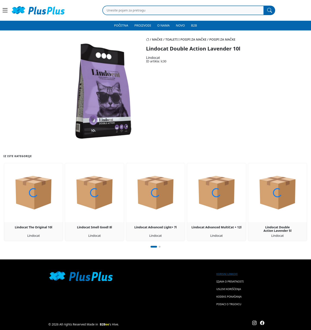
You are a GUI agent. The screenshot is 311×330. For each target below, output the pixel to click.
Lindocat (153, 57)
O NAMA (163, 25)
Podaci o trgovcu (228, 304)
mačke (157, 39)
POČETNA (121, 25)
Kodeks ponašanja (229, 296)
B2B (194, 25)
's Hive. (109, 324)
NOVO (180, 25)
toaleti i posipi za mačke (185, 39)
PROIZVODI (142, 25)
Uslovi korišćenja (228, 289)
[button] (154, 247)
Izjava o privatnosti (230, 281)
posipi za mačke (222, 39)
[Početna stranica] (149, 39)
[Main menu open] (5, 10)
